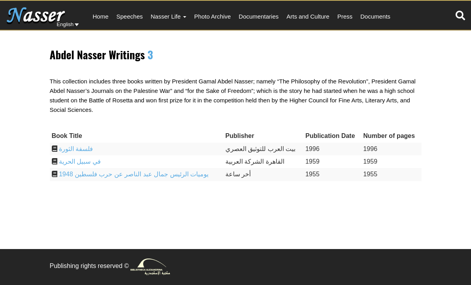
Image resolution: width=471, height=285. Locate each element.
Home (100, 16)
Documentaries (259, 16)
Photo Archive (212, 16)
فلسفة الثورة (76, 148)
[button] (460, 16)
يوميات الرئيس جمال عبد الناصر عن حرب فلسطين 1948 (133, 174)
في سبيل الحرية (80, 161)
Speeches (129, 16)
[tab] (460, 16)
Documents (375, 16)
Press (344, 16)
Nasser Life (168, 16)
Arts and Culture (307, 16)
